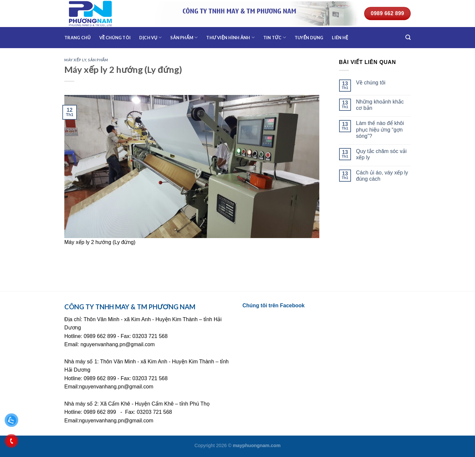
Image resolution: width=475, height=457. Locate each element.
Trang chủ (77, 37)
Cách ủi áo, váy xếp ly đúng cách (382, 176)
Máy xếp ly (75, 60)
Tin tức (274, 37)
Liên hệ (340, 37)
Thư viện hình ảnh (230, 37)
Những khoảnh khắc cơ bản (380, 105)
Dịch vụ (150, 37)
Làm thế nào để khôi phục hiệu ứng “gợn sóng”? (380, 129)
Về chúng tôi (115, 37)
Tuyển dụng (309, 37)
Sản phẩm (184, 37)
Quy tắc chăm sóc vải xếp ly (381, 154)
